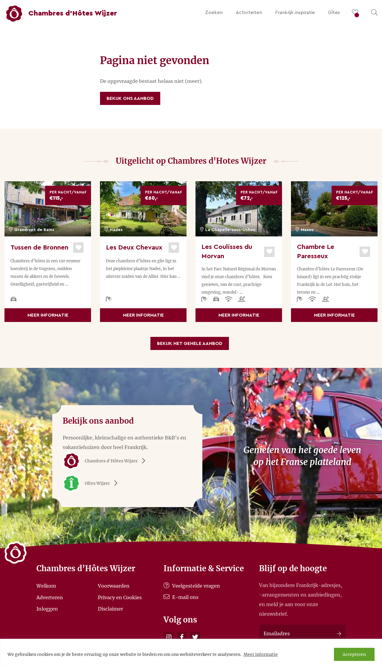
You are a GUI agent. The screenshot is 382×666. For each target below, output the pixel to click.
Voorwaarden (114, 586)
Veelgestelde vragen (192, 586)
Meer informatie (261, 654)
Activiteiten (249, 12)
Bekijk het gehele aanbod (189, 343)
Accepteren (354, 654)
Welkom (46, 586)
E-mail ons (181, 597)
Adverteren (49, 597)
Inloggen (47, 609)
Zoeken (214, 12)
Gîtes (334, 12)
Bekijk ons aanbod (130, 98)
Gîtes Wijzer (92, 483)
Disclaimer (110, 609)
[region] (191, 652)
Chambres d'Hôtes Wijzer (106, 461)
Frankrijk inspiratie (295, 12)
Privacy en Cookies (120, 597)
